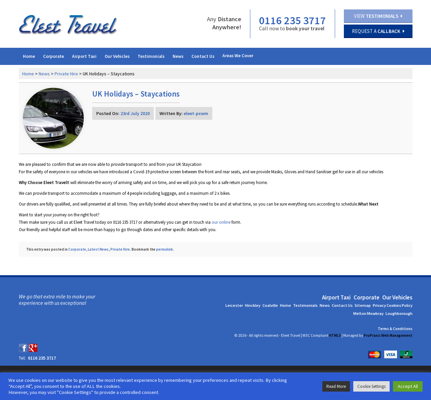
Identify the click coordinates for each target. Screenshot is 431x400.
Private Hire (66, 74)
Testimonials (151, 56)
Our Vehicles (117, 56)
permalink (164, 249)
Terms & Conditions (395, 328)
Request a (378, 31)
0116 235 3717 (292, 20)
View (378, 16)
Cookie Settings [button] (371, 386)
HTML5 (335, 335)
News (178, 56)
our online (221, 222)
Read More (336, 386)
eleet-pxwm (196, 113)
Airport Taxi (84, 56)
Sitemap (363, 305)
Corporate (53, 56)
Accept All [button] (408, 386)
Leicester (234, 305)
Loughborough (399, 313)
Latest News (98, 249)
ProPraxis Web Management (388, 335)
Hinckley (252, 305)
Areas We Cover (237, 56)
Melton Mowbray (368, 313)
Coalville (270, 305)
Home (29, 56)
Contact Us (202, 56)
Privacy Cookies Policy (392, 305)
